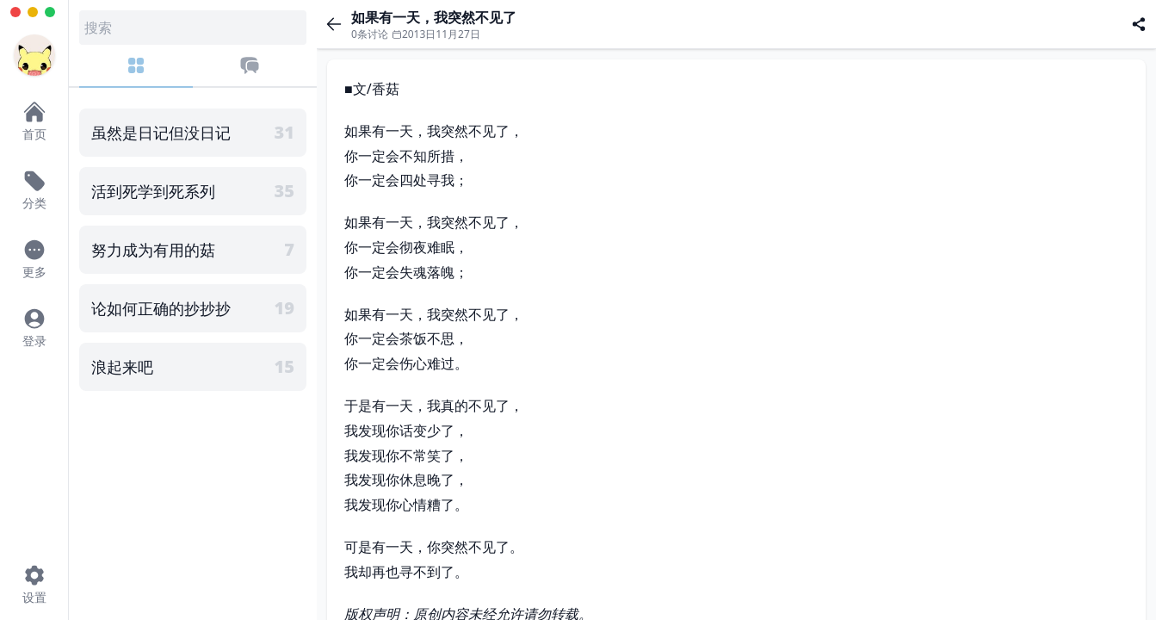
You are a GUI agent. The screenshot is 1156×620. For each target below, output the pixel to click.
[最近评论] (249, 71)
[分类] (136, 71)
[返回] (334, 24)
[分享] (1138, 24)
